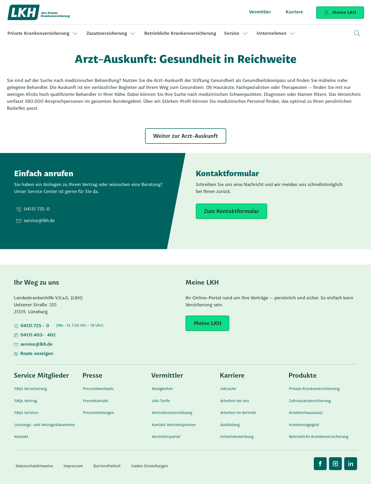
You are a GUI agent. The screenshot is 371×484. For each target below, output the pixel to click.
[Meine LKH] (207, 323)
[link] (43, 33)
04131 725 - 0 (34, 326)
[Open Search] (357, 33)
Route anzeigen (36, 353)
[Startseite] (39, 12)
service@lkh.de (36, 344)
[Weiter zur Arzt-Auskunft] (185, 136)
